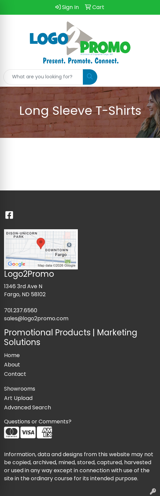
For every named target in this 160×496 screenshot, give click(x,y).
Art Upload (18, 398)
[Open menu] (146, 77)
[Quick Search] (43, 77)
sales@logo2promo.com (36, 318)
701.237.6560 (20, 310)
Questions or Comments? (37, 421)
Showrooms (19, 389)
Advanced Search (27, 407)
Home (12, 355)
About (12, 364)
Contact (15, 374)
